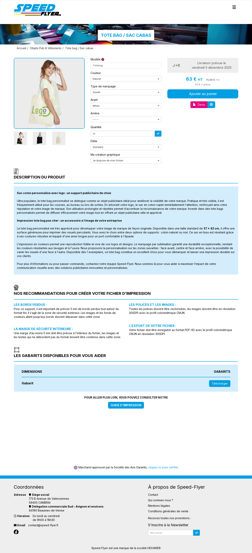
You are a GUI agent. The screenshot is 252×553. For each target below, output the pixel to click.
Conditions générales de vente (168, 511)
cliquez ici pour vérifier (163, 467)
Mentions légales (159, 505)
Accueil (21, 48)
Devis (199, 104)
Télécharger (220, 383)
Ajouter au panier (203, 94)
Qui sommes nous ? (160, 500)
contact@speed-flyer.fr (43, 525)
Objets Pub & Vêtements (45, 48)
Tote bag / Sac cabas (79, 48)
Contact (153, 494)
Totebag (98, 65)
